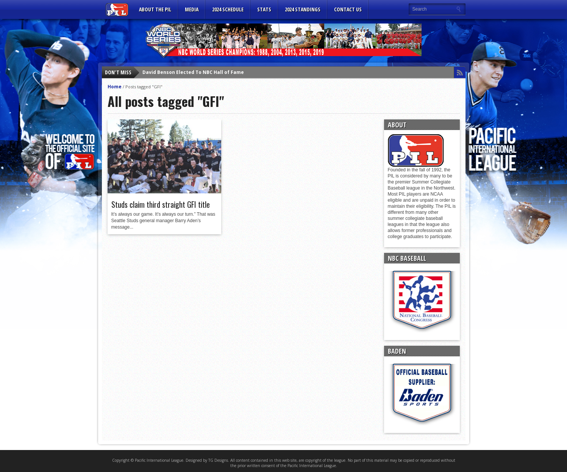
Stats (264, 9)
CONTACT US (348, 9)
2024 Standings (302, 9)
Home (115, 86)
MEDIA (191, 9)
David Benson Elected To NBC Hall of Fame (193, 72)
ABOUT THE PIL (155, 9)
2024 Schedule (228, 9)
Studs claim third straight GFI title (160, 204)
